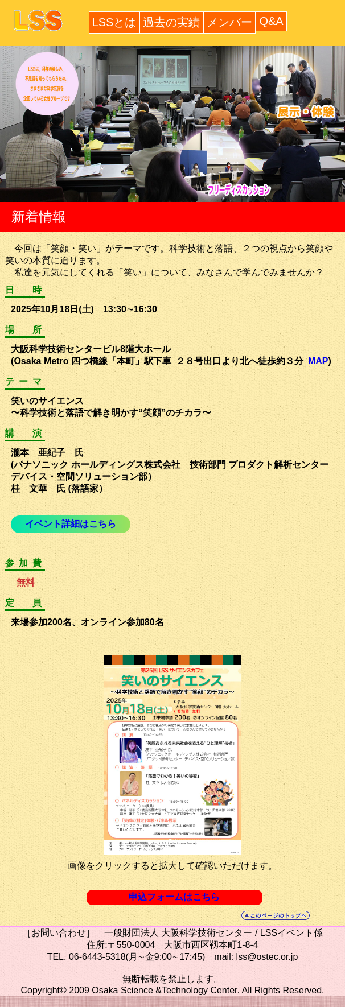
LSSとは (114, 22)
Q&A (271, 21)
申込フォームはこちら (174, 897)
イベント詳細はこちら (70, 524)
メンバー (229, 22)
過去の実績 (171, 22)
